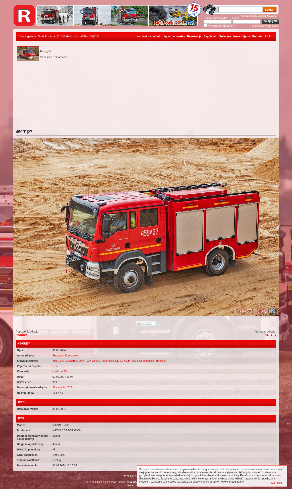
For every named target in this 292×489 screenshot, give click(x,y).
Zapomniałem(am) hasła (264, 25)
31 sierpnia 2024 (62, 387)
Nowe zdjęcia (241, 36)
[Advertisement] (146, 96)
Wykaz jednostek (174, 36)
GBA (55, 366)
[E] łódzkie (63, 36)
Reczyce (161, 360)
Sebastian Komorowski (66, 355)
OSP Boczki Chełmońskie (139, 360)
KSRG (119, 360)
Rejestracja (194, 36)
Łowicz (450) (79, 36)
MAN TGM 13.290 (89, 360)
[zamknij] (276, 482)
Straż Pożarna (46, 36)
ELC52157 (71, 360)
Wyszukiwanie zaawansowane (258, 15)
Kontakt (257, 36)
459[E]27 (58, 360)
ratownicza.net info (149, 36)
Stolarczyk (108, 360)
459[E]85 (21, 334)
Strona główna (27, 36)
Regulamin (210, 36)
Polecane (225, 36)
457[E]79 (270, 334)
